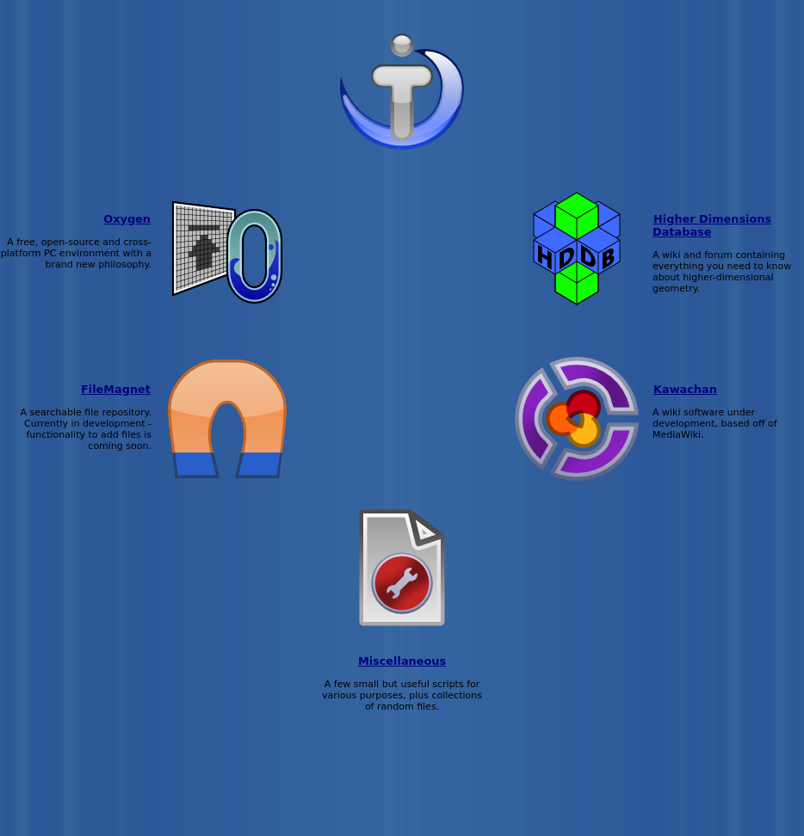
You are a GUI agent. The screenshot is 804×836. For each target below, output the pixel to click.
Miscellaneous (402, 661)
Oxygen (127, 218)
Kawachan (685, 389)
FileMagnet (116, 389)
